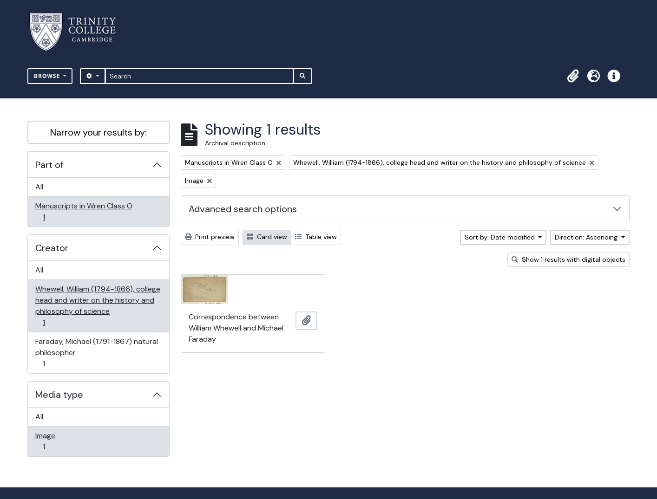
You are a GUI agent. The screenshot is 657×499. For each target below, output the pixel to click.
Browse (48, 76)
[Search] (199, 76)
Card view (267, 237)
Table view (316, 237)
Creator (51, 248)
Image (50, 441)
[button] (573, 76)
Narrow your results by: (98, 132)
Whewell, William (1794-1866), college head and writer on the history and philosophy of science (97, 305)
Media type (59, 395)
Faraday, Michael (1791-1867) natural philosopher (96, 352)
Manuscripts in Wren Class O (83, 211)
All (39, 187)
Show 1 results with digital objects (568, 259)
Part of (49, 165)
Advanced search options (243, 209)
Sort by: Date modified (501, 237)
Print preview (210, 237)
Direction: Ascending (587, 237)
